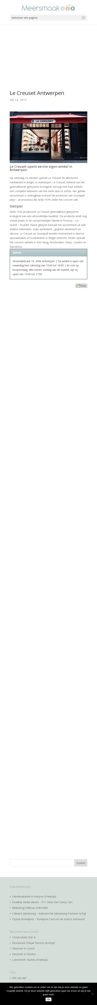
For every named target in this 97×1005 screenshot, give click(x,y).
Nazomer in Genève (24, 954)
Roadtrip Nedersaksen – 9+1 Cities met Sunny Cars (42, 902)
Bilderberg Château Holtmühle (30, 908)
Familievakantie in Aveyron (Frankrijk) (34, 896)
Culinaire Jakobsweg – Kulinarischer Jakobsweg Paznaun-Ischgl (49, 913)
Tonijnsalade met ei (24, 937)
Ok (48, 999)
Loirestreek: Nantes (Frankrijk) (30, 959)
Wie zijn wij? (19, 978)
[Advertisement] (48, 51)
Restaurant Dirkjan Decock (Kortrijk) (33, 943)
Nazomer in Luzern (23, 948)
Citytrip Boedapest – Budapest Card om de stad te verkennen (48, 919)
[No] (92, 994)
